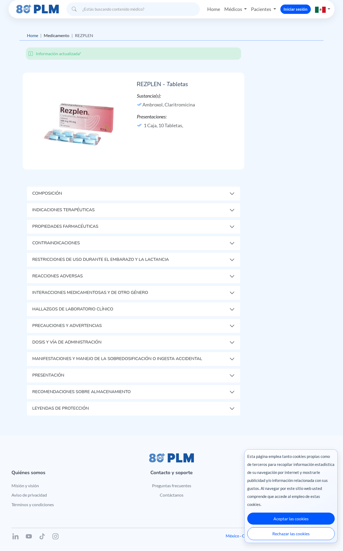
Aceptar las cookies (291, 518)
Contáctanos (172, 494)
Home (213, 9)
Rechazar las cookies (291, 533)
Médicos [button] (233, 9)
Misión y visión (25, 485)
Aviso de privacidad (29, 494)
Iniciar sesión (296, 9)
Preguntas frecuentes (171, 485)
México (232, 535)
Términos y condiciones (32, 504)
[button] (323, 9)
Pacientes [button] (261, 9)
